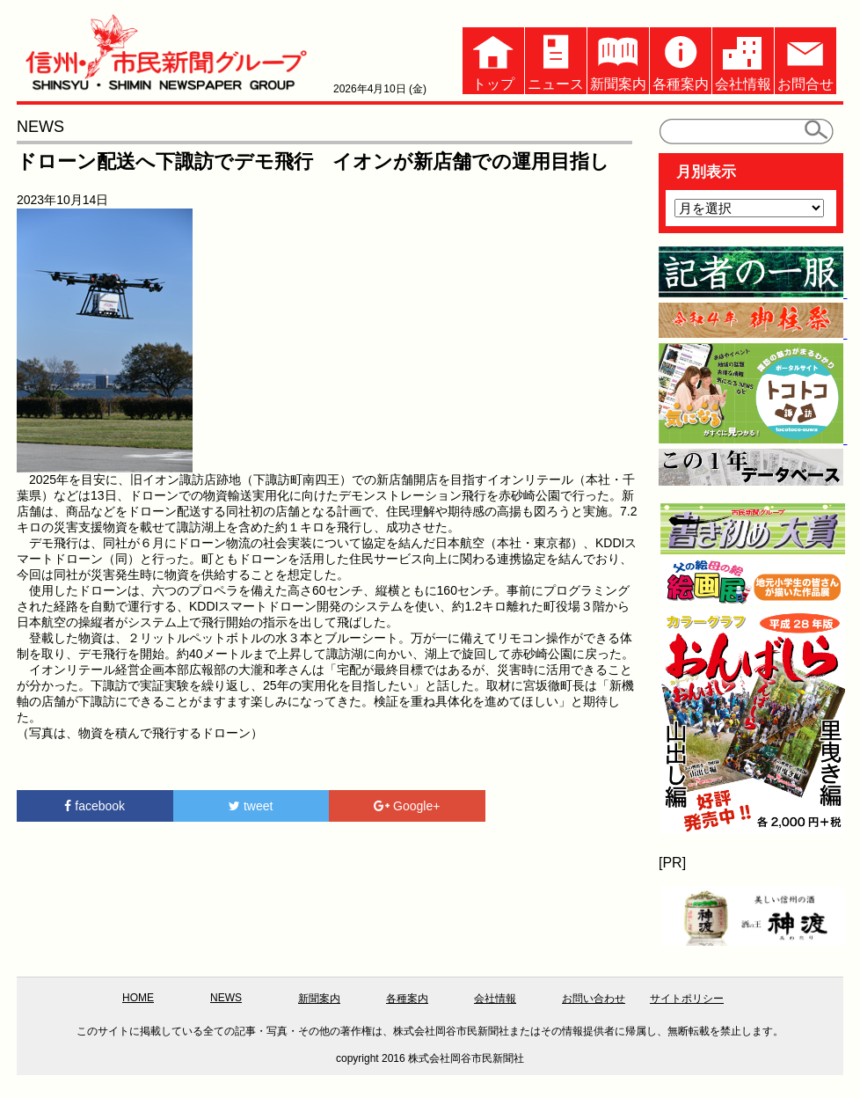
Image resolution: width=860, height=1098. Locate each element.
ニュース (556, 59)
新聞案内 (618, 59)
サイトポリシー (687, 998)
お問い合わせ (593, 998)
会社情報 (743, 59)
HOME (138, 998)
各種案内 (680, 59)
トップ (493, 59)
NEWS (226, 998)
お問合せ (805, 59)
